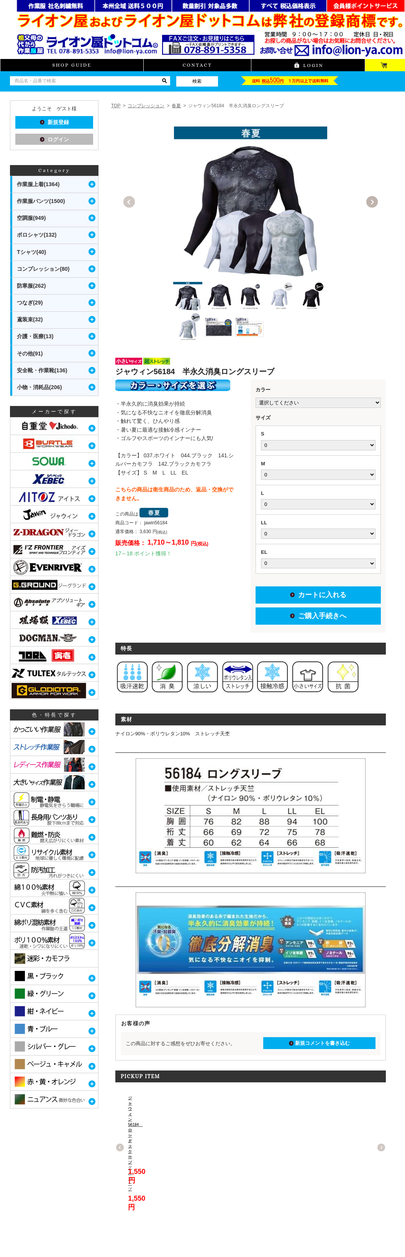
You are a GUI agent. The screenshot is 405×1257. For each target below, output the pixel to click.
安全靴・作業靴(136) (42, 370)
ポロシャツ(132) (37, 235)
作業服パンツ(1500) (41, 201)
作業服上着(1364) (38, 184)
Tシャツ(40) (31, 252)
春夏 (176, 105)
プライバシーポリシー (128, 1237)
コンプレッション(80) (43, 269)
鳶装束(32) (30, 319)
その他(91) (30, 353)
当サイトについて (26, 1237)
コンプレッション (146, 105)
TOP (115, 105)
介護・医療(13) (35, 336)
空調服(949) (31, 218)
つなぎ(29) (30, 303)
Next (372, 202)
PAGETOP (378, 1251)
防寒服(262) (31, 286)
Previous (129, 202)
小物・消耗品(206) (39, 387)
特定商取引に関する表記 (75, 1237)
